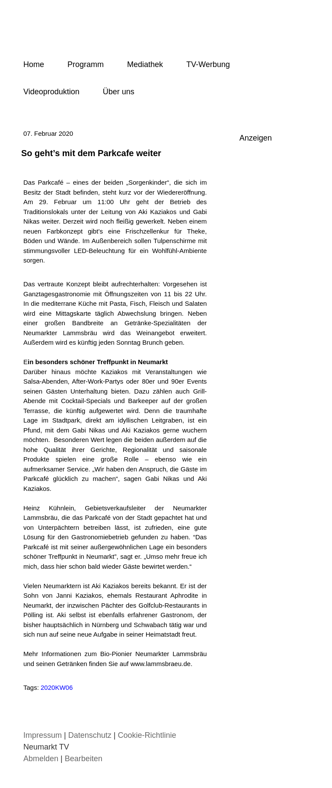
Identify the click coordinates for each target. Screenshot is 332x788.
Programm (85, 64)
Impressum (42, 735)
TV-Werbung (208, 64)
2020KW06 (57, 687)
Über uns (118, 91)
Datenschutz (90, 735)
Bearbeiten (83, 758)
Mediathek (145, 64)
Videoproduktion (51, 91)
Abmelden (42, 758)
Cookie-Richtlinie (147, 735)
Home (33, 64)
